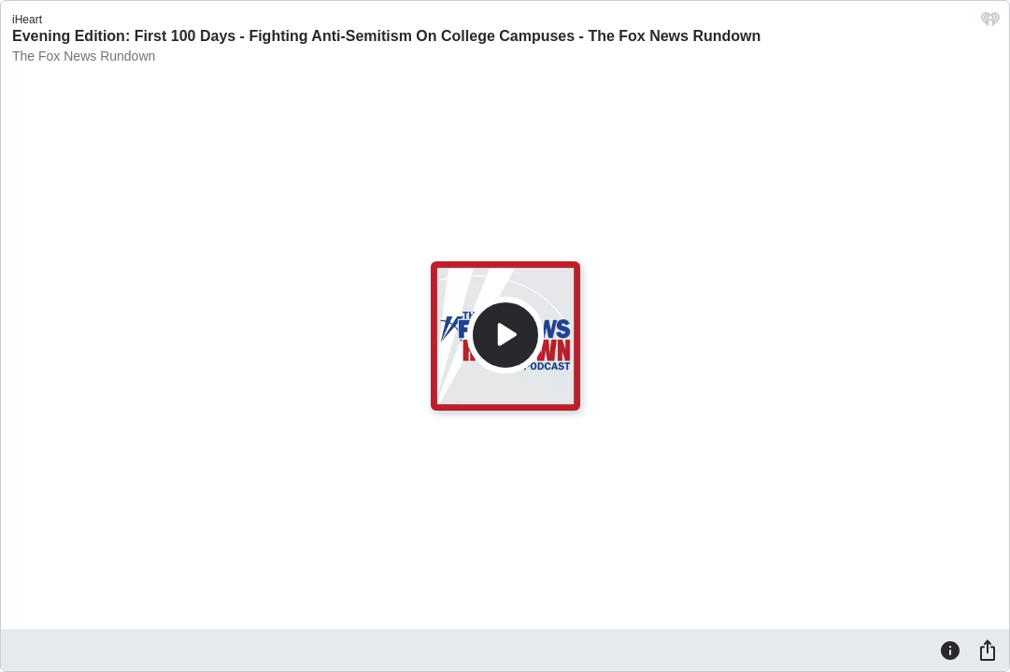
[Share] (987, 649)
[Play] (505, 335)
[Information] (950, 649)
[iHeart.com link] (990, 24)
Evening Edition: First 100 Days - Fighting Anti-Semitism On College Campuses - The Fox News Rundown (386, 36)
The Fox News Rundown (83, 56)
